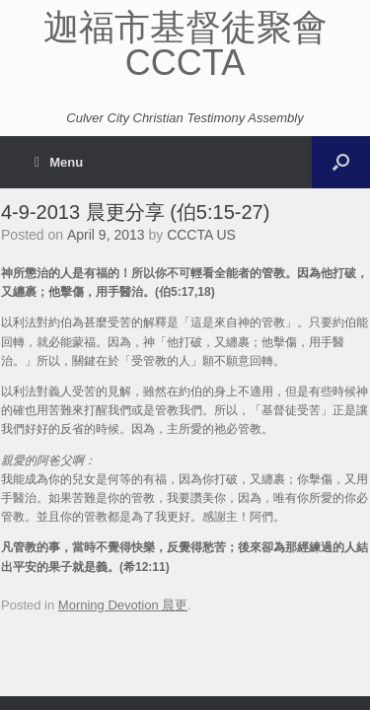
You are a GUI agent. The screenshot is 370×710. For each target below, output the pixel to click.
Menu (59, 162)
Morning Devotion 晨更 (123, 605)
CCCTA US (201, 235)
